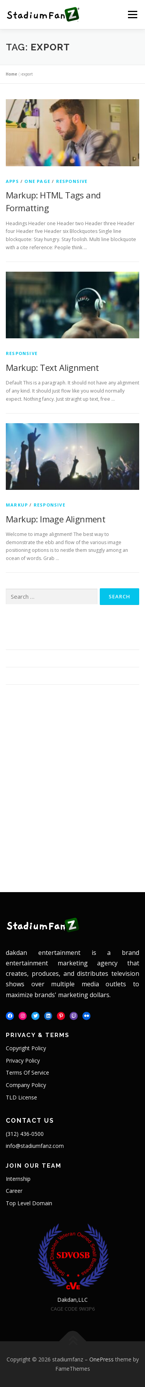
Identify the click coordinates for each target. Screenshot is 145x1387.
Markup (17, 505)
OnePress (101, 1359)
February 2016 (24, 752)
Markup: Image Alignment (55, 519)
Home (11, 74)
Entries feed (87, 844)
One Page (37, 181)
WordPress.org (91, 856)
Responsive (72, 181)
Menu (132, 14)
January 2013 (89, 752)
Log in (13, 844)
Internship (18, 1178)
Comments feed (26, 856)
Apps (12, 181)
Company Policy (26, 1085)
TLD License (21, 1097)
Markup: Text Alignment (52, 367)
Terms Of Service (27, 1072)
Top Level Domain (29, 1203)
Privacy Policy (23, 1060)
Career (14, 1190)
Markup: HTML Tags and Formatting (51, 640)
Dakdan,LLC (72, 1299)
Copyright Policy (26, 1048)
